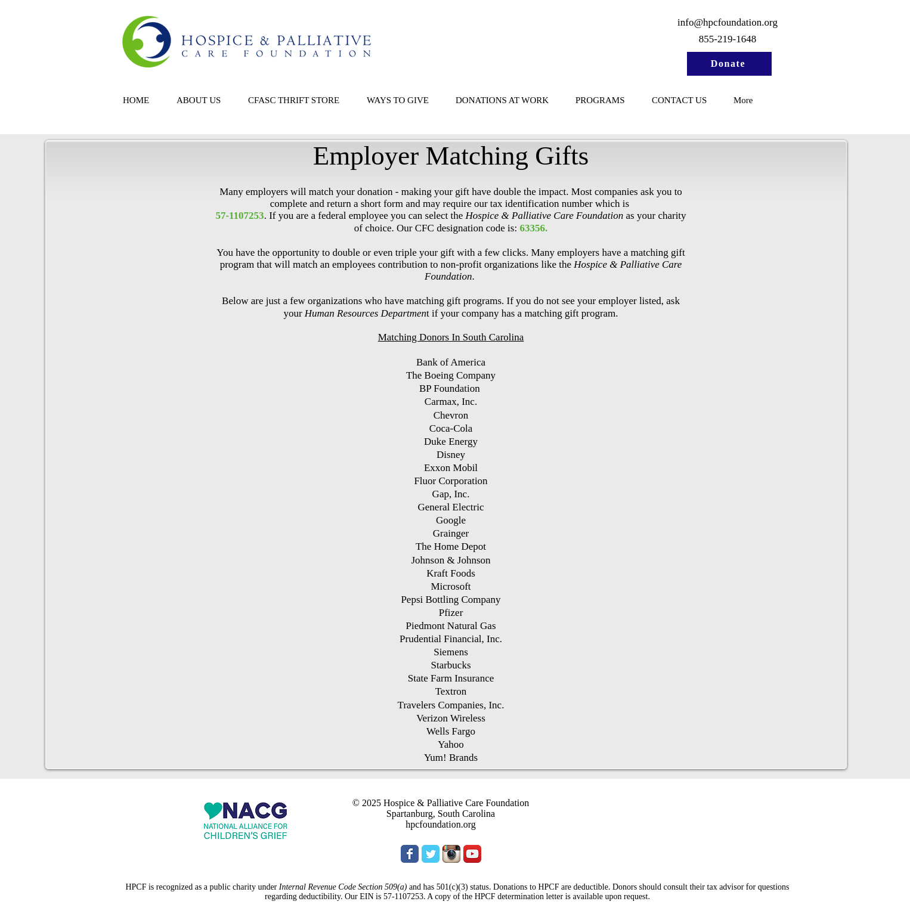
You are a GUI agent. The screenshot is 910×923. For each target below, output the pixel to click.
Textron (451, 691)
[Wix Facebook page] (410, 854)
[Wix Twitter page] (430, 854)
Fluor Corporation (450, 481)
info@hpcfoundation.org (727, 22)
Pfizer (451, 612)
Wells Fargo (450, 731)
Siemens (451, 652)
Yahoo (451, 744)
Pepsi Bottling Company (450, 599)
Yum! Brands (451, 757)
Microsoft (451, 586)
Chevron (451, 415)
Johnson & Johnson (450, 560)
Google (451, 520)
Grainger (451, 533)
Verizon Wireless (450, 718)
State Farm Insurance (451, 678)
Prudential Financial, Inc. (451, 639)
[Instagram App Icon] (451, 854)
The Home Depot (451, 546)
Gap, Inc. (451, 494)
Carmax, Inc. (451, 401)
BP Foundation (450, 388)
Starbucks (451, 665)
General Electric (451, 507)
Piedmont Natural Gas (451, 625)
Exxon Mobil (451, 467)
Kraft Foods (450, 573)
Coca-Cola (451, 428)
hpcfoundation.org (440, 824)
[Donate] (729, 64)
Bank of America (450, 362)
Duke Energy (451, 441)
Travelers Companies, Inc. (451, 705)
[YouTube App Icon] (472, 854)
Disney (451, 454)
